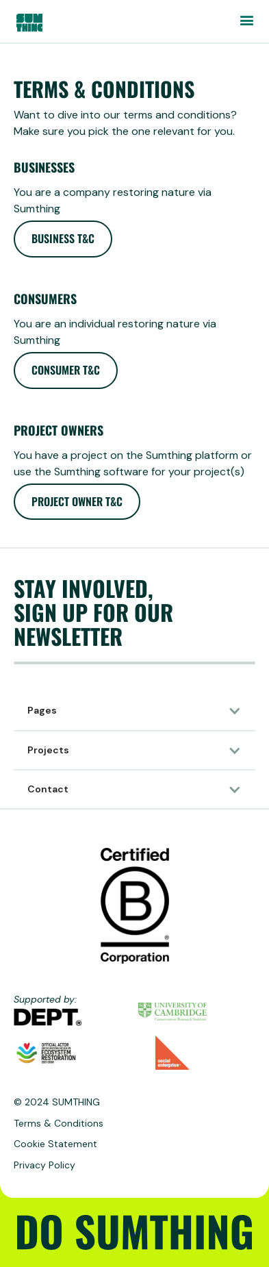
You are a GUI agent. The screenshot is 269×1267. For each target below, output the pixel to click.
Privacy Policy (44, 1165)
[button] (246, 21)
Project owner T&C (77, 501)
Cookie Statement (55, 1144)
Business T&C (62, 238)
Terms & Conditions (58, 1123)
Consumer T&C (65, 370)
